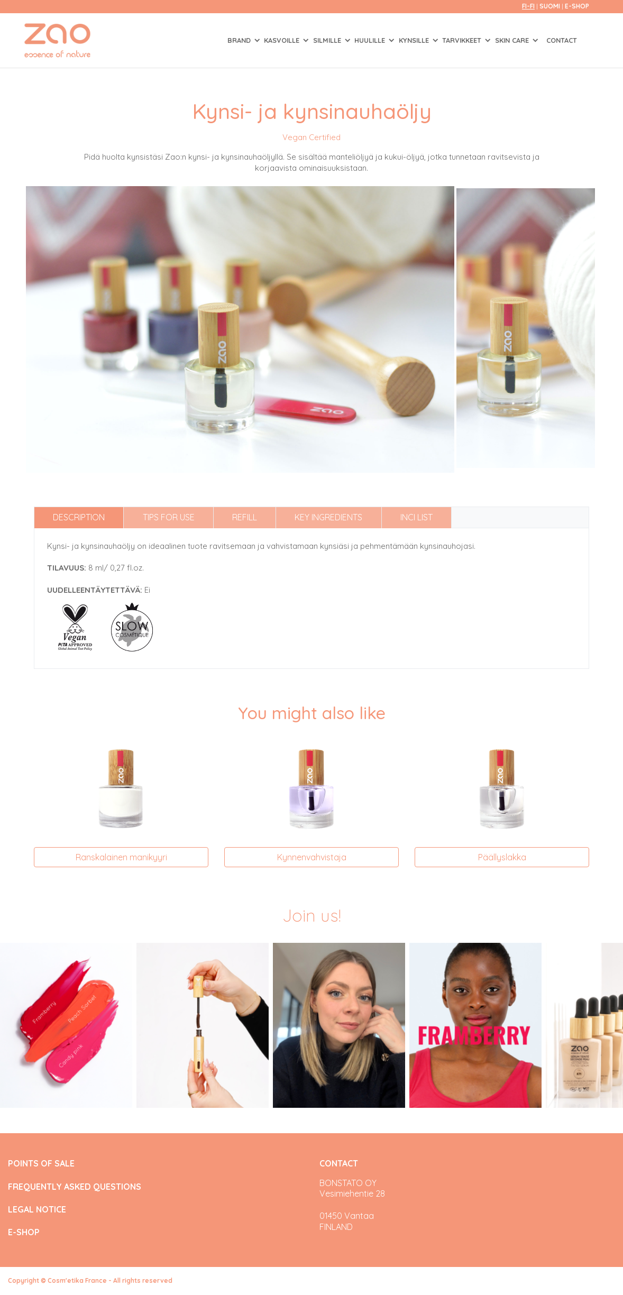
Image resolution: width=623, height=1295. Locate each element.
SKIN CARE (513, 40)
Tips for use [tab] (169, 517)
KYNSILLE (415, 40)
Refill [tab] (244, 517)
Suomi (550, 6)
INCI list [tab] (416, 517)
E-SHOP (577, 6)
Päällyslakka (502, 857)
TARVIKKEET (462, 40)
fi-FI (528, 6)
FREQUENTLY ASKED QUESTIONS (74, 1187)
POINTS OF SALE (41, 1164)
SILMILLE (328, 40)
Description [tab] (79, 517)
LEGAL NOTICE (37, 1210)
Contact (561, 40)
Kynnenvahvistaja (311, 857)
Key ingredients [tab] (328, 517)
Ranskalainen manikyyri (121, 857)
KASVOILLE (282, 40)
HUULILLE (370, 40)
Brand (240, 40)
